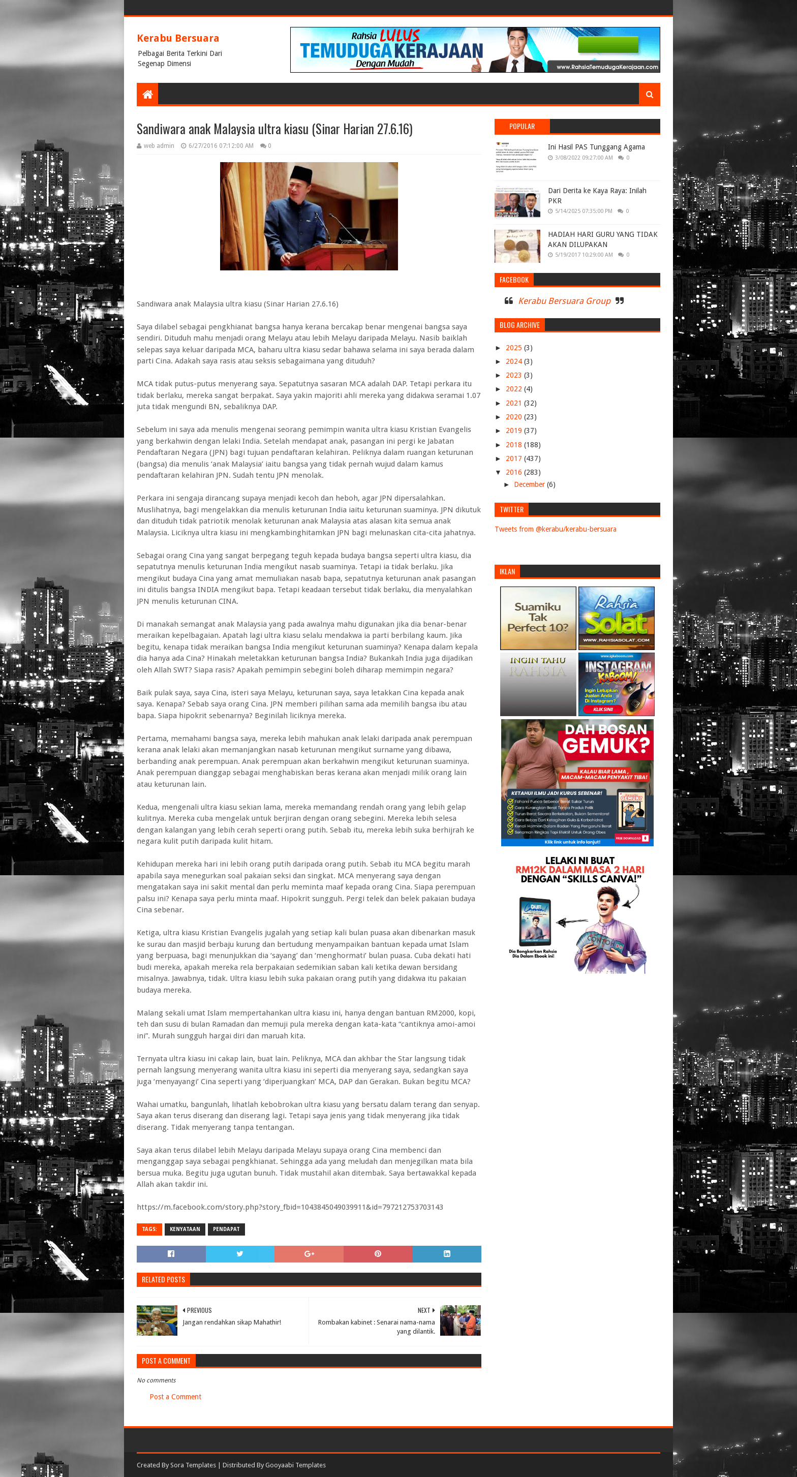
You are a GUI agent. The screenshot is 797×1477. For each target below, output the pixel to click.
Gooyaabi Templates (295, 1465)
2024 (515, 361)
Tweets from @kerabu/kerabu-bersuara (556, 529)
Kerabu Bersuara (178, 38)
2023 (515, 375)
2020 (515, 417)
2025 (515, 348)
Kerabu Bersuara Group (564, 301)
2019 (515, 430)
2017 (515, 458)
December (530, 484)
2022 (515, 389)
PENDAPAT (226, 1229)
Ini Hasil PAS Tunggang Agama (596, 147)
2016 (515, 472)
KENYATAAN (185, 1229)
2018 (515, 445)
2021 (515, 403)
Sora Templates (193, 1465)
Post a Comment (175, 1397)
